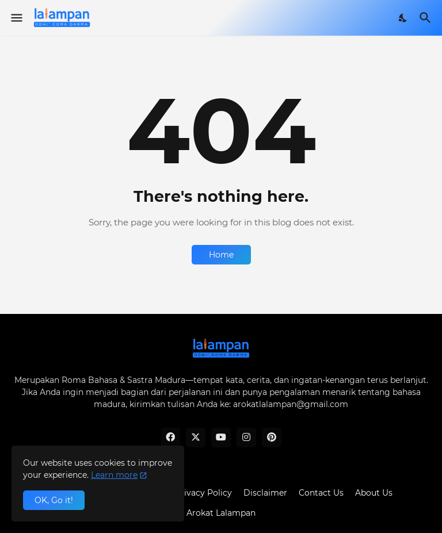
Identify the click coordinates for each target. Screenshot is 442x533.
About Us (374, 493)
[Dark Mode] (403, 18)
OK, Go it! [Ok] (54, 500)
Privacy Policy (203, 493)
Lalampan (236, 513)
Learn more (114, 475)
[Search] (426, 18)
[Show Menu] (16, 18)
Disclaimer (265, 493)
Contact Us (321, 493)
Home (221, 255)
